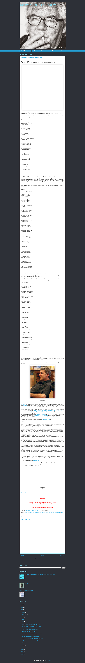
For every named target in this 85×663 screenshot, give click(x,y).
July (23, 617)
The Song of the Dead (41, 414)
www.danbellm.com (46, 419)
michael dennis (27, 513)
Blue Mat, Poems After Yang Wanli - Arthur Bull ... (31, 624)
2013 (22, 654)
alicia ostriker (26, 512)
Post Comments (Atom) (45, 558)
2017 (22, 647)
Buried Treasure (24, 408)
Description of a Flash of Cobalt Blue (40, 415)
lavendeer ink (57, 512)
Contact (60, 50)
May (23, 621)
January (23, 645)
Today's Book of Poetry (38, 5)
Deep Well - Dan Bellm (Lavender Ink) (29, 631)
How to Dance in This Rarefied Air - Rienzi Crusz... (32, 633)
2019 (22, 607)
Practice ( (25, 405)
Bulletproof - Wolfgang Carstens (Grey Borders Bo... (32, 627)
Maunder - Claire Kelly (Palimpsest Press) (30, 629)
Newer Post (23, 555)
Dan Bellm (23, 404)
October (23, 612)
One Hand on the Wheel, (29, 406)
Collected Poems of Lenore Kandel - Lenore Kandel (30, 581)
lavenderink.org (24, 492)
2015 (22, 651)
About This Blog (53, 50)
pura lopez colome (34, 513)
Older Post (61, 555)
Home (42, 555)
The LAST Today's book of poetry (26, 590)
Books (34, 50)
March (23, 642)
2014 (22, 653)
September (24, 614)
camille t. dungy (32, 512)
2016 (22, 649)
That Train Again (36, 460)
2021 (22, 604)
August (23, 616)
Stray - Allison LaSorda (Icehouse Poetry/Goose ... (32, 640)
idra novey (52, 512)
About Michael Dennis (42, 50)
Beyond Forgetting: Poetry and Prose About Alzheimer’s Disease (36, 411)
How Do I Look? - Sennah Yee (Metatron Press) (31, 626)
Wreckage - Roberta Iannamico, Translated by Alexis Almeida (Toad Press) (40, 574)
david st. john (43, 512)
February (24, 644)
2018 (22, 609)
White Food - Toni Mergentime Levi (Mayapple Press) (32, 638)
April (23, 622)
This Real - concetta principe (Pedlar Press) (30, 636)
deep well (48, 512)
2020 (22, 605)
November (24, 610)
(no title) (26, 583)
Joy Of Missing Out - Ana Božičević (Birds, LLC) (31, 634)
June (23, 619)
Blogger (49, 660)
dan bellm (38, 512)
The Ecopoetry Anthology (38, 410)
